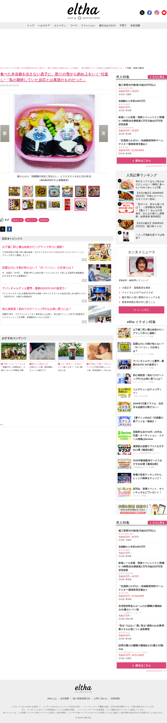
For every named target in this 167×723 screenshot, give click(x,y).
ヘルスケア (44, 25)
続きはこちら (143, 160)
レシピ (12, 68)
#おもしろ (17, 220)
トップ (30, 25)
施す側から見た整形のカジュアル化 (141, 297)
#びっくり (31, 220)
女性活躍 (135, 25)
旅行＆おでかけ (107, 25)
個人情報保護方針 (81, 698)
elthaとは (52, 698)
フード (73, 25)
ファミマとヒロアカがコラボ (137, 292)
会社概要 (64, 698)
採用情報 (115, 698)
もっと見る (143, 309)
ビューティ (60, 25)
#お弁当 (44, 220)
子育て (123, 25)
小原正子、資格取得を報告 (136, 287)
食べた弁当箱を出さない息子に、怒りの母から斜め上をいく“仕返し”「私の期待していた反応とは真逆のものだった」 (71, 68)
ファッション (88, 25)
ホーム (3, 68)
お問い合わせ (100, 698)
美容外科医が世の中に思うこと (138, 302)
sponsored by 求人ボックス (156, 166)
